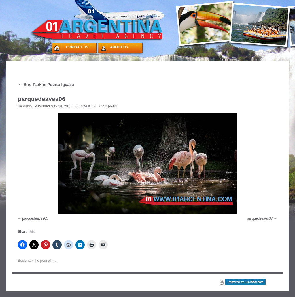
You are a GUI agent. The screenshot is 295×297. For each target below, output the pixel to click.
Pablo (27, 106)
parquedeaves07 (260, 218)
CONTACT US (77, 47)
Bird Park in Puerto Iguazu (46, 84)
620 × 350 (99, 106)
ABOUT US (119, 47)
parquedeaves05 (35, 218)
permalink (47, 261)
